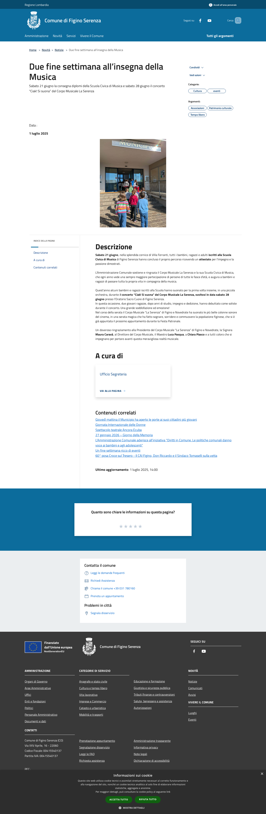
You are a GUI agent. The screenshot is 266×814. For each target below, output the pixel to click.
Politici (29, 708)
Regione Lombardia (37, 5)
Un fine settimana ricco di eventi (117, 450)
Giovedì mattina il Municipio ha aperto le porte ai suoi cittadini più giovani (146, 419)
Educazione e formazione (149, 681)
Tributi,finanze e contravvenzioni (154, 694)
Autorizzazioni (143, 708)
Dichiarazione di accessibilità (151, 760)
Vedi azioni (198, 75)
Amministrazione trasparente (152, 741)
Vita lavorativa (88, 694)
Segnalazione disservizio (94, 747)
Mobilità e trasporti (91, 714)
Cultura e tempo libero (93, 688)
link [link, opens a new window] (168, 791)
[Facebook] (195, 20)
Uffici (28, 694)
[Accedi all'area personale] (222, 5)
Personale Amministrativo (41, 714)
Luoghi (192, 713)
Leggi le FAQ (87, 754)
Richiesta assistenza (92, 760)
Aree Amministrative (38, 688)
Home (32, 50)
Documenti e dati (35, 721)
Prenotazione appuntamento (97, 741)
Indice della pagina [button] (44, 240)
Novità (46, 50)
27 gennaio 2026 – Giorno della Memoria (124, 435)
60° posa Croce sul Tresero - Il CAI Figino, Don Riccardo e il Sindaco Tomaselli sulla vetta (156, 455)
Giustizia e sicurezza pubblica (152, 688)
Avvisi (192, 694)
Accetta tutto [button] (119, 799)
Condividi (197, 67)
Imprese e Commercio (92, 701)
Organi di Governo (36, 681)
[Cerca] (236, 20)
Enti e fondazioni (35, 701)
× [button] (261, 774)
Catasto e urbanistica (92, 708)
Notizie (59, 50)
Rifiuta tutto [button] (148, 799)
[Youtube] (204, 20)
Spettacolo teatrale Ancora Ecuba (118, 429)
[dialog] (133, 792)
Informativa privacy (146, 747)
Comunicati (195, 688)
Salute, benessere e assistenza (153, 701)
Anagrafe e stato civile (93, 681)
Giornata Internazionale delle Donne (120, 424)
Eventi (192, 719)
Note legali (140, 754)
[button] (133, 808)
